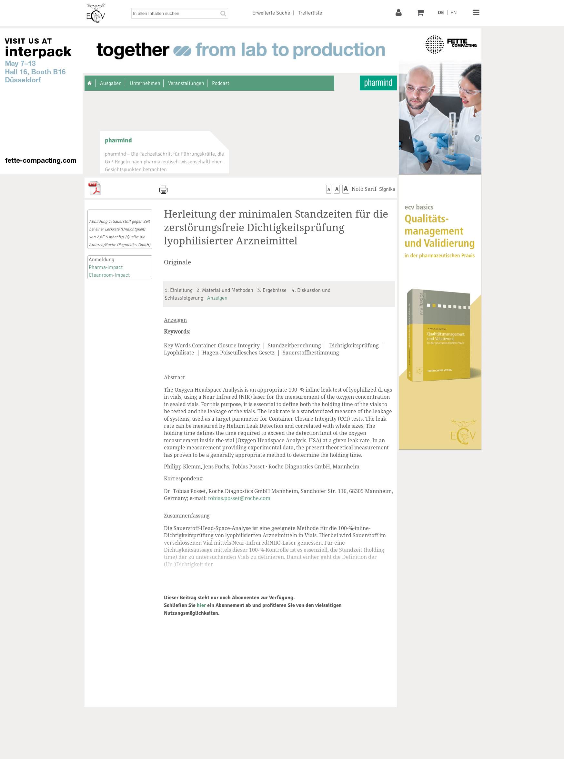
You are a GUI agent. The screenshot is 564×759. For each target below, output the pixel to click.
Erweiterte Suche (271, 13)
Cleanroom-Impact (109, 275)
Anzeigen (217, 298)
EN (453, 12)
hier (201, 605)
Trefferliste (310, 13)
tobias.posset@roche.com (239, 498)
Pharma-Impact (106, 267)
